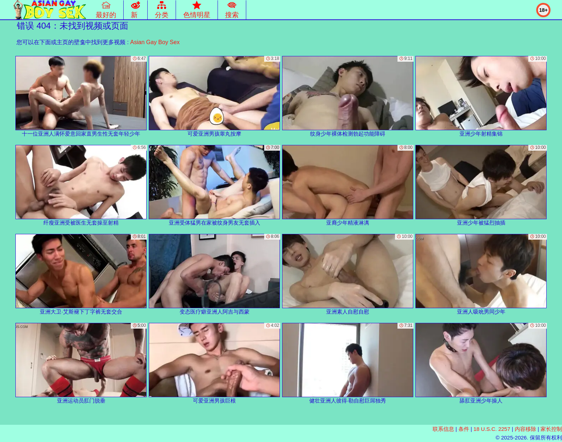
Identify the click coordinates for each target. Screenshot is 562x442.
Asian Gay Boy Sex (155, 42)
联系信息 (443, 429)
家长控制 (551, 429)
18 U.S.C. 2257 (491, 429)
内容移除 (525, 429)
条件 (463, 429)
